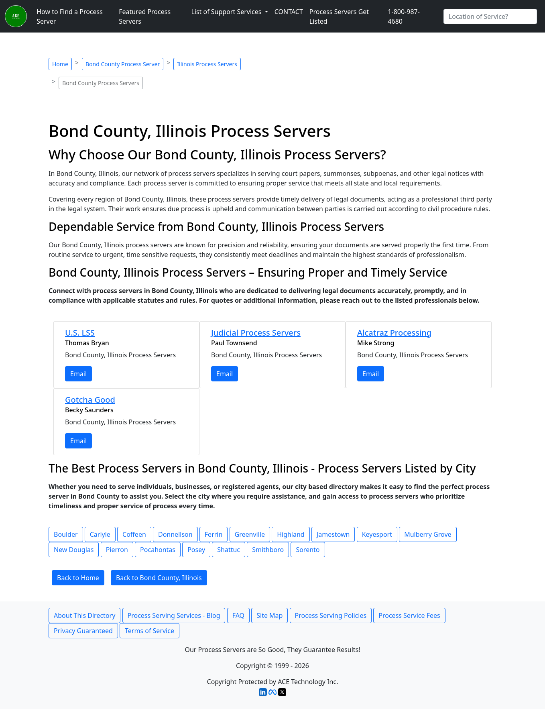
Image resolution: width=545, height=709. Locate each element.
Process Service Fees (409, 615)
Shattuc (228, 549)
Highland (291, 534)
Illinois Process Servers (207, 64)
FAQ (238, 615)
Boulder (66, 534)
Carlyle (100, 534)
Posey (196, 549)
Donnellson (175, 534)
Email (78, 373)
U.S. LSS (80, 332)
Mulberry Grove (427, 534)
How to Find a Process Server (70, 16)
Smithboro (268, 549)
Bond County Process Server (122, 64)
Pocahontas (157, 549)
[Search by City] (490, 16)
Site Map (269, 615)
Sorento (307, 549)
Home (60, 64)
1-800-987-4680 (404, 16)
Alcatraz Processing (394, 332)
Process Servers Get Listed (339, 16)
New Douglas (74, 549)
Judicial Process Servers (256, 332)
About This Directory (84, 615)
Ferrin (214, 534)
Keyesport (377, 534)
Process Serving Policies (331, 615)
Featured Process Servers (145, 16)
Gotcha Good (90, 399)
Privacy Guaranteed (83, 630)
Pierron (117, 549)
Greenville (250, 534)
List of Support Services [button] (227, 11)
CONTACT (289, 11)
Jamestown (333, 534)
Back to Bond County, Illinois (159, 577)
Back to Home (78, 577)
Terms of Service (149, 630)
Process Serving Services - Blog (174, 615)
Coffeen (134, 534)
